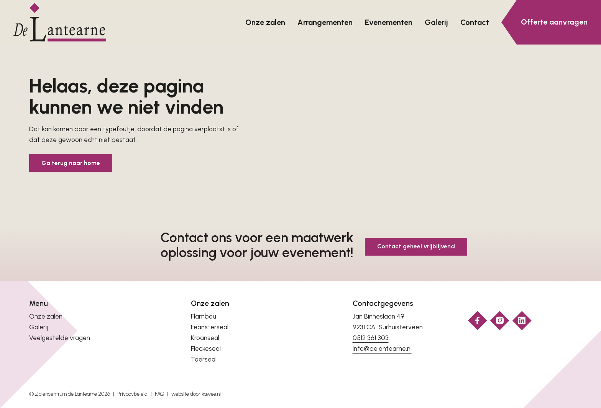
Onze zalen (45, 316)
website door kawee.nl (196, 394)
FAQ (159, 394)
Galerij (38, 327)
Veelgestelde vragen (59, 338)
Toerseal (204, 359)
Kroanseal (205, 338)
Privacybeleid (132, 394)
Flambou (203, 316)
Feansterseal (209, 327)
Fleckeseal (206, 348)
